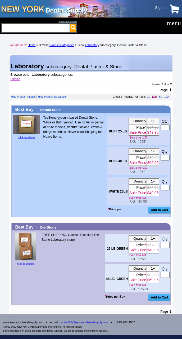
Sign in (161, 8)
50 (160, 96)
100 (166, 96)
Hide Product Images (23, 96)
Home (31, 45)
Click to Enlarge (26, 137)
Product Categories (61, 45)
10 (148, 96)
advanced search (67, 21)
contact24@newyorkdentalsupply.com (84, 322)
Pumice (15, 79)
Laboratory (92, 45)
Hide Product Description (52, 96)
